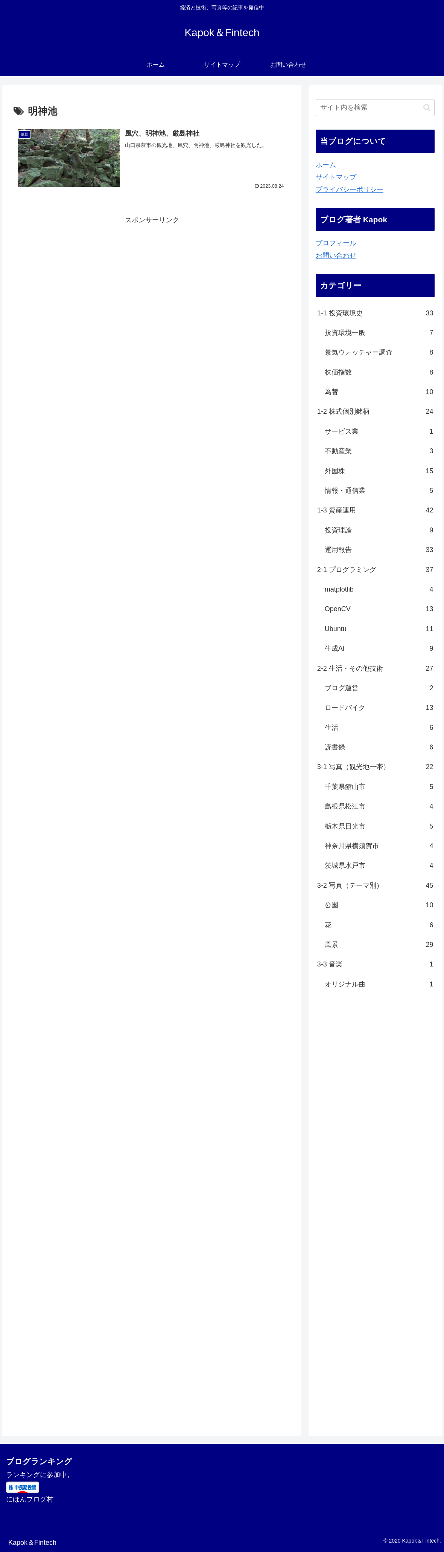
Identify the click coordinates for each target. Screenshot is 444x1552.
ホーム (326, 165)
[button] (426, 107)
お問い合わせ (336, 255)
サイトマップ (336, 177)
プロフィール (336, 243)
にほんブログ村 (29, 1499)
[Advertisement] (152, 279)
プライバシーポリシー (349, 189)
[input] (375, 107)
